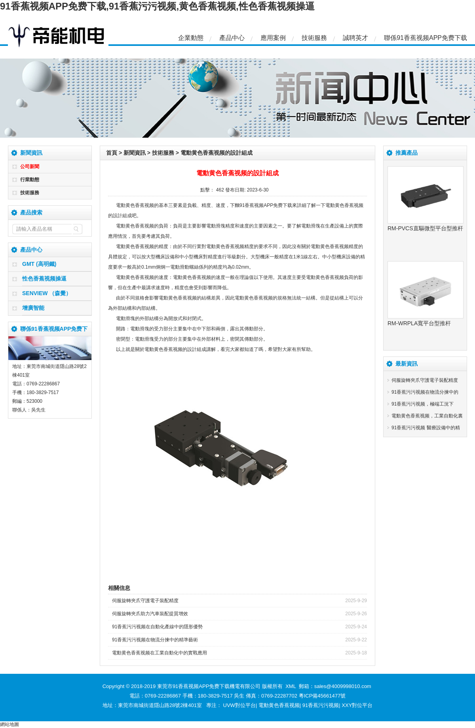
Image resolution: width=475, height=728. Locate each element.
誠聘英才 (355, 37)
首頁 (111, 153)
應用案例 (273, 37)
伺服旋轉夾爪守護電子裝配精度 (145, 600)
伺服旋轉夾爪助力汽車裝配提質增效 (150, 613)
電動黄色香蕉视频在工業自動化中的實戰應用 (159, 653)
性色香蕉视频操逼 (44, 278)
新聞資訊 (135, 153)
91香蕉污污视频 (320, 705)
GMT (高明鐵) (39, 264)
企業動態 (190, 37)
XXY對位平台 (357, 705)
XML (290, 686)
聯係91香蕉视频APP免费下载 (425, 37)
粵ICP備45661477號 (322, 696)
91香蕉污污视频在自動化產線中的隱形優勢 (157, 626)
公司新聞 (29, 166)
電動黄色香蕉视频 (279, 705)
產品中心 (232, 37)
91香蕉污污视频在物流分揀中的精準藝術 (155, 640)
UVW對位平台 (239, 705)
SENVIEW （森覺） (46, 293)
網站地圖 (9, 724)
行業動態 (29, 179)
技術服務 (314, 37)
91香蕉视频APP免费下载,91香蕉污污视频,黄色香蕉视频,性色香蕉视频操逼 (157, 6)
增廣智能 (33, 308)
